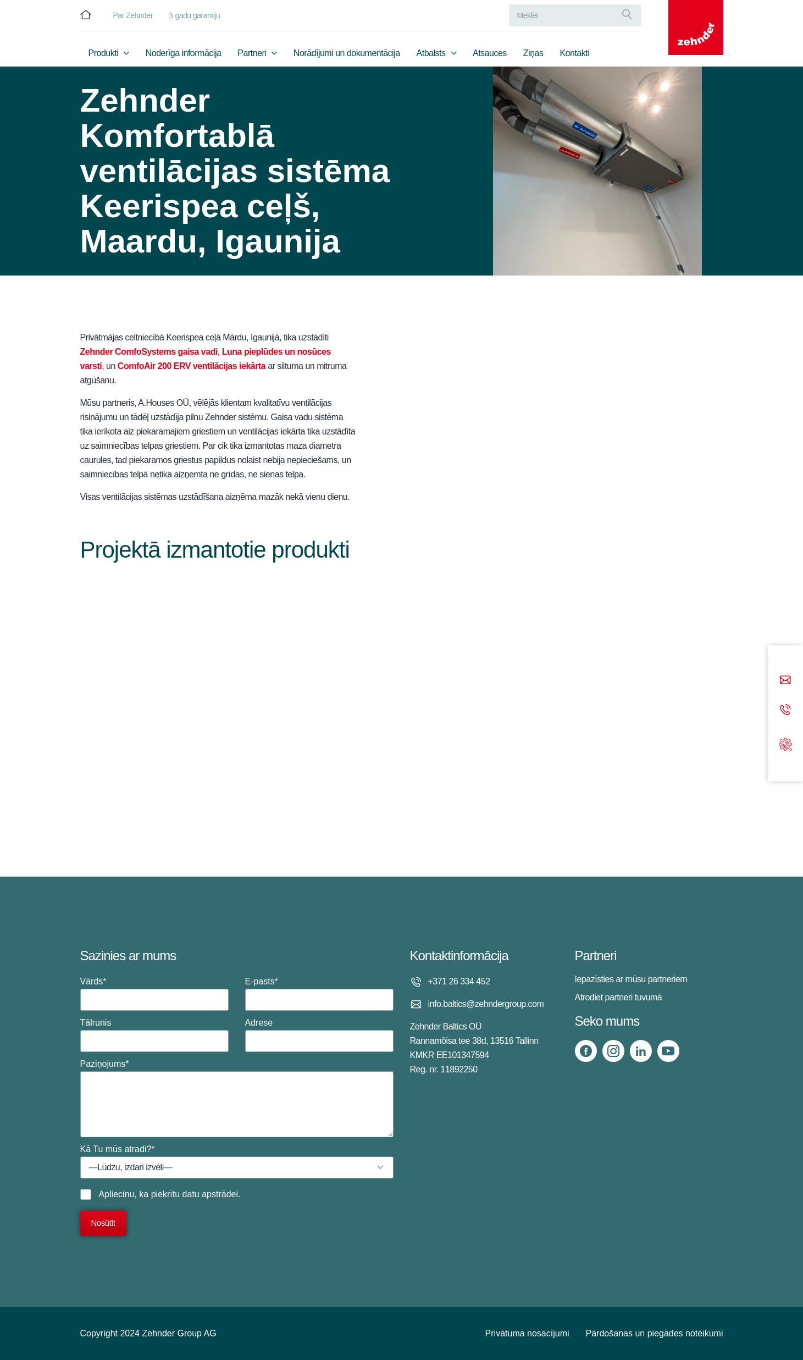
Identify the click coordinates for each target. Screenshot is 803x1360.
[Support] (785, 743)
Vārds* (154, 994)
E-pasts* (319, 994)
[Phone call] (785, 711)
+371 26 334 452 (459, 981)
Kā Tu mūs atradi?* (237, 1161)
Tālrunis (154, 1035)
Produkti (103, 53)
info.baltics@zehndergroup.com (486, 1004)
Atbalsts (431, 53)
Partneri (251, 53)
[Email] (785, 681)
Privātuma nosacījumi (527, 1333)
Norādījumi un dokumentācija (346, 53)
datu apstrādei (210, 1194)
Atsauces (490, 53)
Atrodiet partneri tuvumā (618, 997)
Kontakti (574, 53)
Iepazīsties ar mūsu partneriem (631, 979)
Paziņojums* (237, 1098)
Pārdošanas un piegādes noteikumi (654, 1333)
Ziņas (533, 53)
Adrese (319, 1035)
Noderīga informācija (183, 53)
